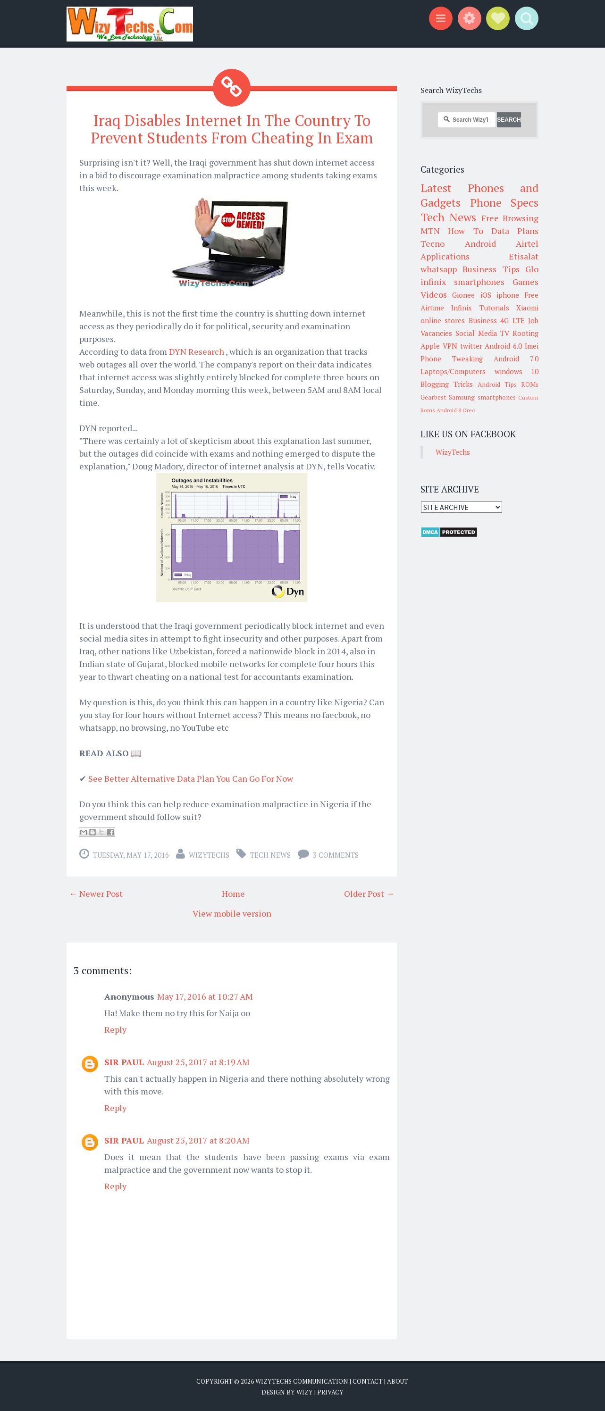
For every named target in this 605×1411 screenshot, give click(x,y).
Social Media (476, 333)
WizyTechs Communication (301, 1381)
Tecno (432, 243)
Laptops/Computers (453, 371)
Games (525, 281)
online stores (442, 320)
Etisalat (523, 256)
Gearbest (433, 397)
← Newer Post (96, 893)
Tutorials (494, 307)
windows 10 (517, 371)
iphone (507, 295)
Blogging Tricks (446, 384)
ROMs (529, 384)
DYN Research (197, 351)
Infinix (461, 307)
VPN (450, 346)
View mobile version (232, 913)
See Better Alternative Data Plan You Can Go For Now (190, 778)
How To (465, 230)
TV (504, 333)
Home (233, 893)
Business (483, 320)
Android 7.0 (516, 358)
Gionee (463, 295)
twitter (471, 346)
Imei (531, 346)
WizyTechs (209, 855)
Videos (433, 294)
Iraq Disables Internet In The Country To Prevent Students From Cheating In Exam (232, 129)
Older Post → (369, 893)
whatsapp (438, 269)
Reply (115, 1029)
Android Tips (497, 384)
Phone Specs (504, 202)
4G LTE (512, 320)
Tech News (270, 855)
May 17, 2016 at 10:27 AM (205, 996)
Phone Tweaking (451, 358)
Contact (368, 1381)
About (397, 1381)
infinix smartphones (462, 281)
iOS (485, 295)
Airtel (527, 243)
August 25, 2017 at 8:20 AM (198, 1140)
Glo (531, 269)
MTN (430, 230)
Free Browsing (509, 218)
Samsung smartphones (482, 397)
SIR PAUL (124, 1062)
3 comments (336, 855)
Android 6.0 (503, 346)
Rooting (525, 333)
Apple (430, 346)
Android (480, 243)
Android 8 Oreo (456, 410)
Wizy (304, 1392)
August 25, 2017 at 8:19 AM (198, 1062)
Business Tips (490, 269)
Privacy (330, 1392)
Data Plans (514, 230)
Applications (445, 256)
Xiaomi (527, 307)
